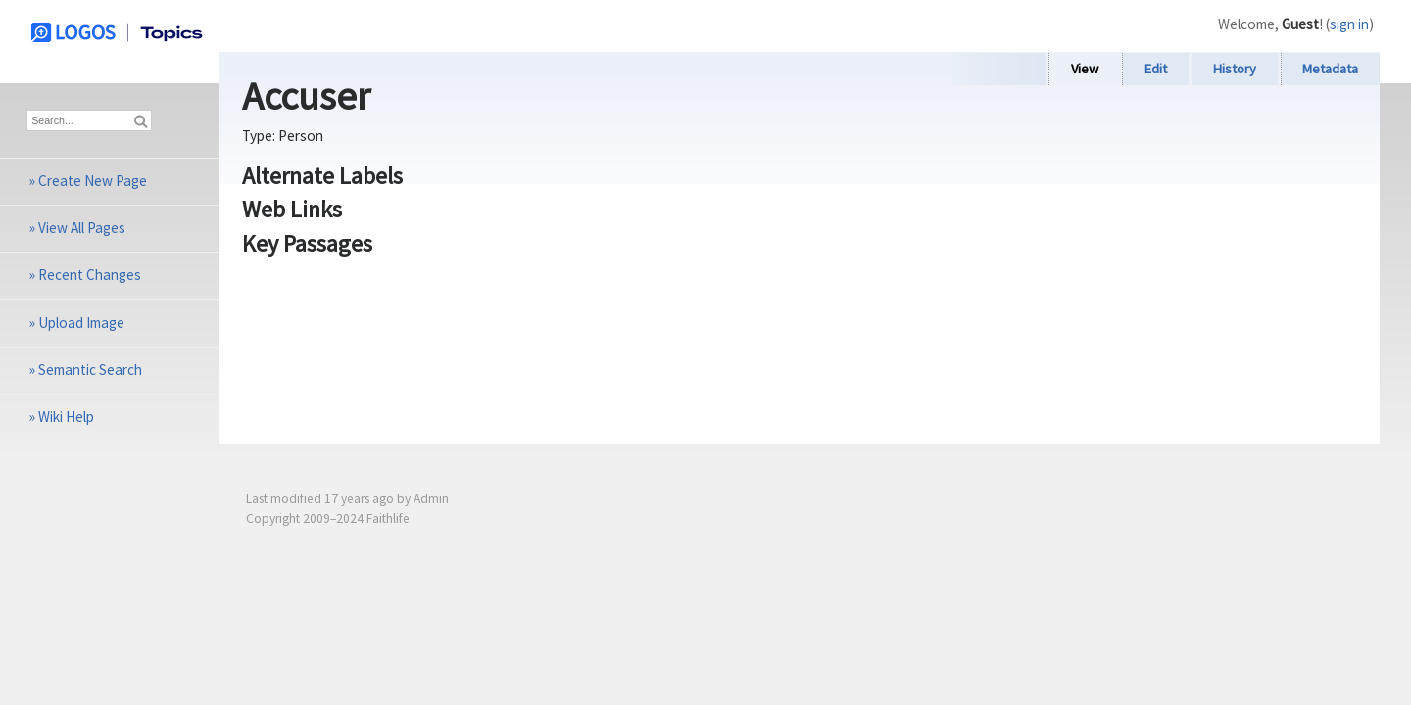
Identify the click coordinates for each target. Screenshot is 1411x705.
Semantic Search (90, 369)
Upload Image (81, 322)
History (1234, 68)
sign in (1349, 24)
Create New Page (92, 180)
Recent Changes (89, 274)
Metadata (1330, 68)
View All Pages (81, 227)
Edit (1155, 68)
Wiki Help (66, 416)
